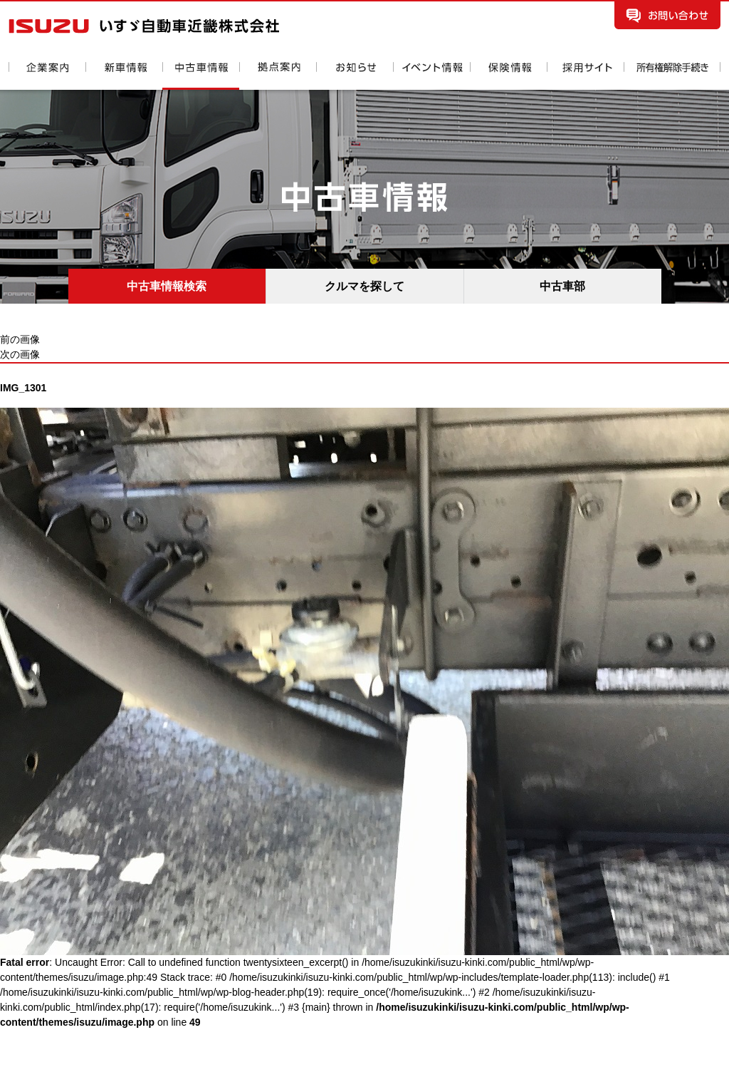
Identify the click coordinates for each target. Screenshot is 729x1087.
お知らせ (354, 76)
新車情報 (123, 76)
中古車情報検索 (166, 286)
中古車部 (562, 286)
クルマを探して (364, 286)
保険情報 (508, 76)
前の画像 (20, 339)
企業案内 (47, 76)
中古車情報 (200, 76)
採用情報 (585, 76)
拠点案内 (277, 76)
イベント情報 (431, 76)
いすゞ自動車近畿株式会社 (144, 26)
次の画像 (20, 354)
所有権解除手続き (672, 76)
